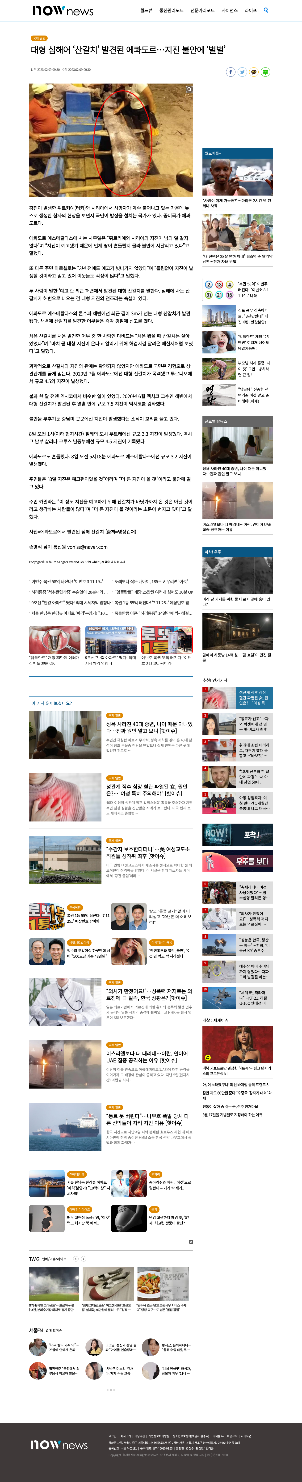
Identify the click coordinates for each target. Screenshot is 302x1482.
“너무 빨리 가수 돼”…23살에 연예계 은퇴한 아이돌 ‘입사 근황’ (64, 1350)
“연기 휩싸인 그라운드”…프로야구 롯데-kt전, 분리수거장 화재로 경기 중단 (51, 1307)
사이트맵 (246, 1436)
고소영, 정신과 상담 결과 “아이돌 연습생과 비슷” (120, 1350)
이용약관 (139, 1436)
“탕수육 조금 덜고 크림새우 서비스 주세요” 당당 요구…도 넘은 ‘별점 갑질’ (162, 1307)
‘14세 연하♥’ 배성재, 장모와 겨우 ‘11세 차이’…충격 (176, 1373)
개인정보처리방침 (158, 1436)
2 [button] (111, 1390)
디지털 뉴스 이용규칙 (225, 1436)
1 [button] (108, 1390)
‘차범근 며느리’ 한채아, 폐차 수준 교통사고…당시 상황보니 (119, 1373)
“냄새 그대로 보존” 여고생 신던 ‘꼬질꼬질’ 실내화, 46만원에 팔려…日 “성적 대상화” (107, 1310)
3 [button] (114, 1390)
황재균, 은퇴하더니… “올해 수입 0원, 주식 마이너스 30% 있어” (176, 1350)
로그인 (112, 1436)
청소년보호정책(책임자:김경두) (191, 1436)
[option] (52, 1290)
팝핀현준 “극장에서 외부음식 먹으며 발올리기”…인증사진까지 (64, 1373)
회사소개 (126, 1436)
